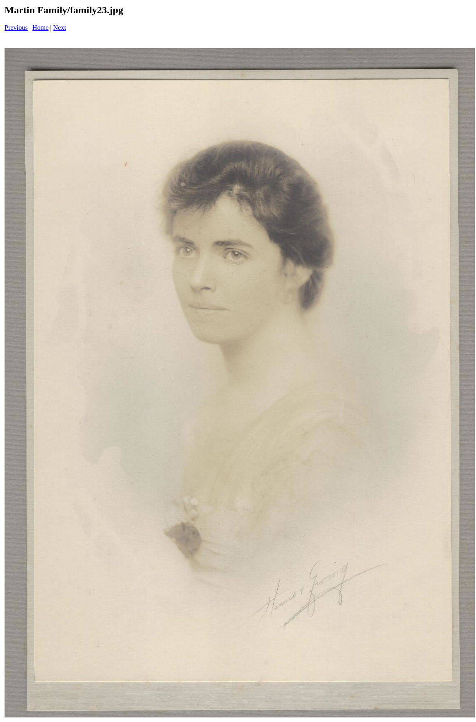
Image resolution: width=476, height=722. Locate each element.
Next (59, 27)
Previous (16, 27)
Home (40, 27)
